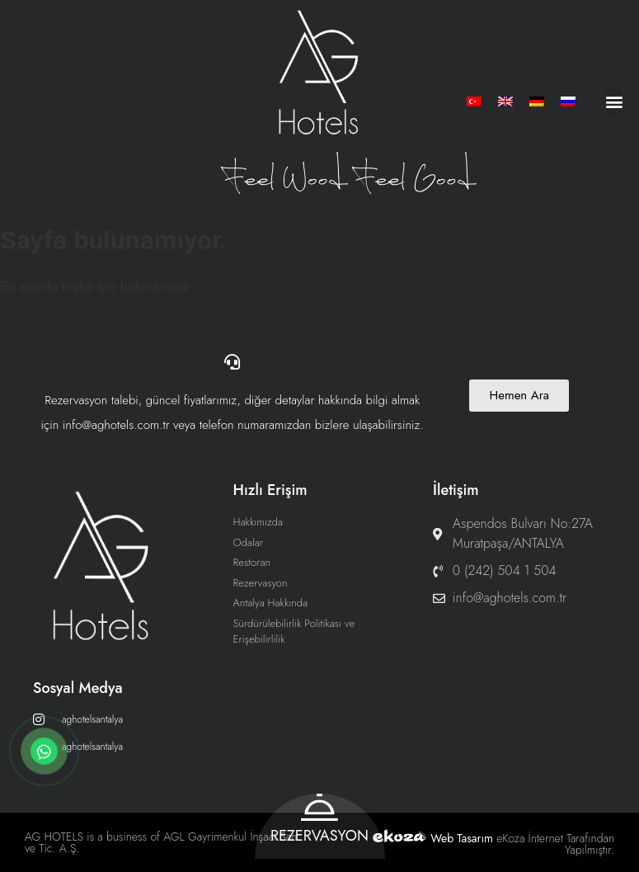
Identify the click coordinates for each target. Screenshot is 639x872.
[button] (614, 101)
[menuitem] (474, 101)
